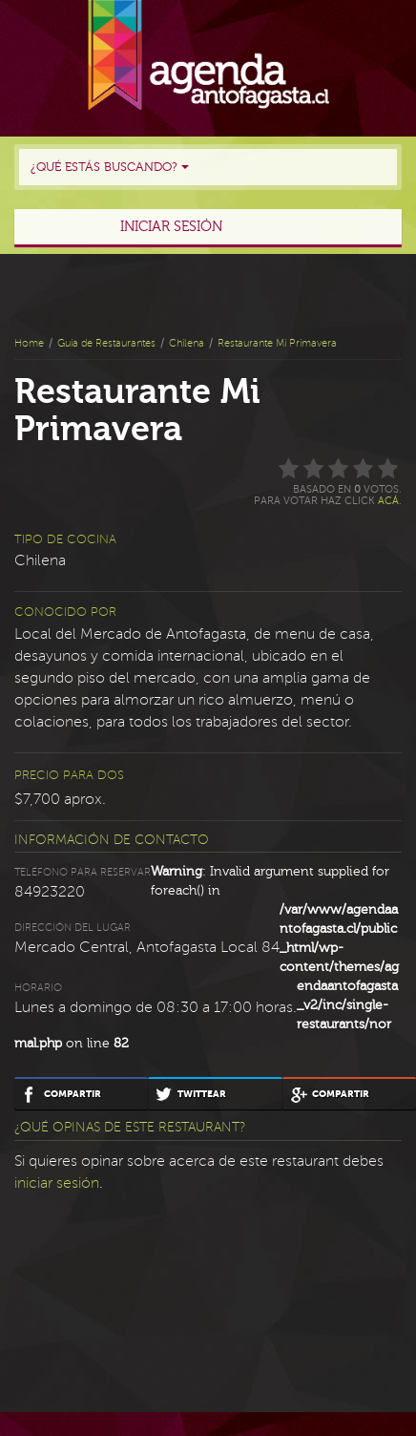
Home (29, 343)
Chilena (186, 343)
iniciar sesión (56, 1183)
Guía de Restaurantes (106, 343)
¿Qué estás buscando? (110, 167)
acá (388, 501)
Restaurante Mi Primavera (277, 343)
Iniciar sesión (171, 227)
